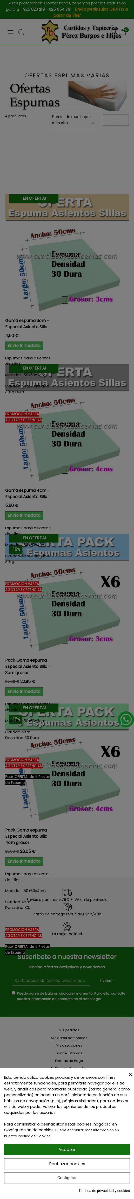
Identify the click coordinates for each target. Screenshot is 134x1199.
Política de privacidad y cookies (104, 1191)
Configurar (67, 1177)
